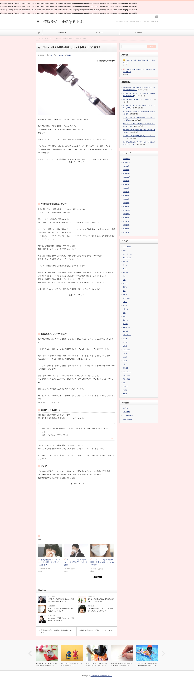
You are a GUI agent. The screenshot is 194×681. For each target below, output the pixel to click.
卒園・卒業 (126, 379)
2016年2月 (126, 199)
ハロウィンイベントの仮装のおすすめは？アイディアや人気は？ (96, 664)
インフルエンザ (60, 55)
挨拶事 (125, 287)
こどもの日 (126, 349)
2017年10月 (126, 162)
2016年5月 (126, 188)
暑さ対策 (125, 324)
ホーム (39, 32)
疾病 (50, 55)
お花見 (125, 294)
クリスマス (126, 261)
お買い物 (125, 309)
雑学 (124, 313)
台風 (124, 382)
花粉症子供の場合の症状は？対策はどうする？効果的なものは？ (101, 600)
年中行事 (125, 368)
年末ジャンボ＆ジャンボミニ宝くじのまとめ (137, 99)
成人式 (125, 268)
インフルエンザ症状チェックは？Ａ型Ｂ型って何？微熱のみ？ (76, 562)
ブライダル (126, 298)
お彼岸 (125, 357)
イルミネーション (128, 254)
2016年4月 (126, 192)
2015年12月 (126, 206)
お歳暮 (125, 360)
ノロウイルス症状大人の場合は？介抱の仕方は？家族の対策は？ (61, 600)
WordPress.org (127, 419)
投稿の (126, 412)
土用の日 (125, 386)
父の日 (125, 338)
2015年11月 (126, 210)
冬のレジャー (127, 257)
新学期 (125, 305)
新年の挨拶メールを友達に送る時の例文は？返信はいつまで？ (46, 664)
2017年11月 (126, 159)
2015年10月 (126, 214)
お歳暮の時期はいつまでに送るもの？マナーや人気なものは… (95, 631)
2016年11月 (126, 177)
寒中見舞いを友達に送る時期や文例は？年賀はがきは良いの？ (121, 664)
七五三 (125, 364)
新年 (124, 250)
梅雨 (124, 316)
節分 (124, 280)
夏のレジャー (127, 320)
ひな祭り (125, 342)
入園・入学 (126, 375)
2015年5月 (126, 232)
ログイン (125, 408)
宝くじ (125, 265)
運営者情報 (138, 32)
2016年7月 (126, 184)
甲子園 (125, 390)
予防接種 (68, 55)
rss (156, 16)
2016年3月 (126, 195)
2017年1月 (126, 170)
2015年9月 (126, 217)
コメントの (128, 415)
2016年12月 (126, 173)
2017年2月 (126, 166)
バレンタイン (127, 371)
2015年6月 (126, 228)
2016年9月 (126, 181)
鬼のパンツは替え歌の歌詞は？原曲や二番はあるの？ (71, 664)
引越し (125, 302)
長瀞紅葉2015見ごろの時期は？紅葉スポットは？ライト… (57, 631)
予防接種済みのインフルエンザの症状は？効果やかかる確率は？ (49, 562)
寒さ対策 (125, 272)
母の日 (125, 346)
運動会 (125, 393)
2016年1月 (126, 203)
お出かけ (125, 283)
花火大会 (125, 331)
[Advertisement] (76, 179)
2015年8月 (126, 221)
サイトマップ (100, 32)
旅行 (124, 291)
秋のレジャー (127, 335)
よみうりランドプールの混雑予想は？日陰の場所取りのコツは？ (146, 664)
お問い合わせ (61, 32)
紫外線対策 (126, 327)
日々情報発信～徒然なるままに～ (63, 22)
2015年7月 (126, 225)
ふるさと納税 (127, 246)
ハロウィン (126, 353)
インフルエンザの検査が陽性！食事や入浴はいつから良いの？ (102, 562)
